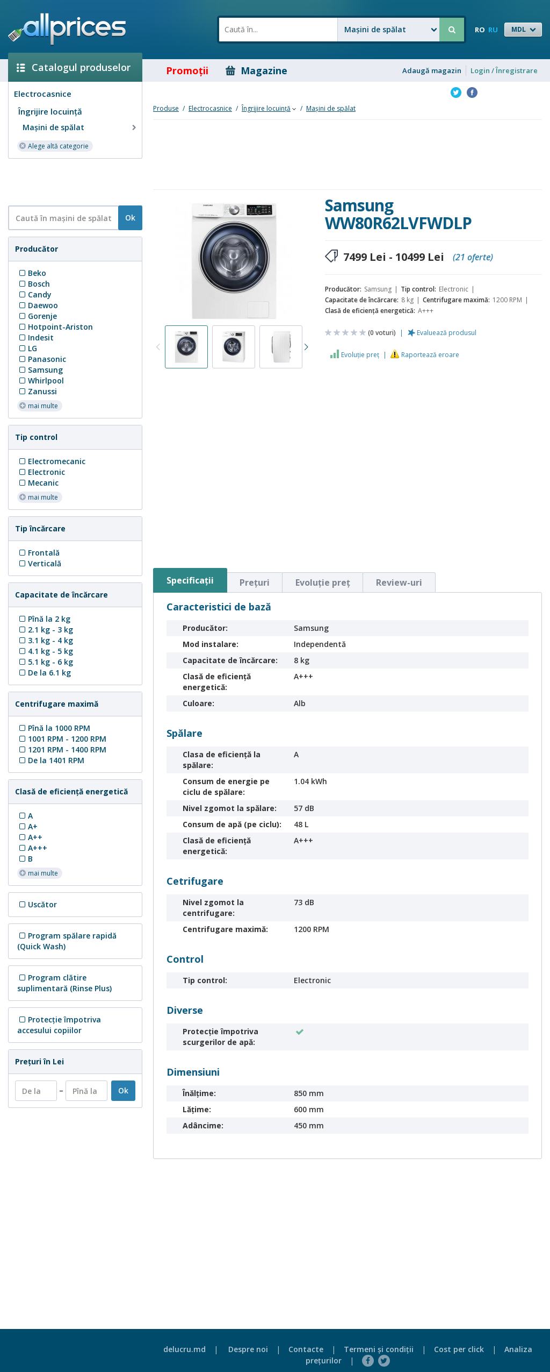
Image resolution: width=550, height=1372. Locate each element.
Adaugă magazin (431, 70)
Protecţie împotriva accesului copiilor (59, 1024)
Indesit (35, 337)
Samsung (40, 370)
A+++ (32, 848)
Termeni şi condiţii (379, 1349)
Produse (166, 108)
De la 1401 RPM (50, 760)
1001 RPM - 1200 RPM (61, 739)
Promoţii (179, 70)
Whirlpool (40, 380)
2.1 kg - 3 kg (45, 629)
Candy (34, 294)
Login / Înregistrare (504, 70)
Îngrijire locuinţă (50, 111)
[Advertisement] (71, 181)
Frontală (38, 553)
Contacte (305, 1349)
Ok (130, 217)
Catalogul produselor (74, 67)
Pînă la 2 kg (43, 619)
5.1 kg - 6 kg (45, 662)
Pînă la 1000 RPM (53, 728)
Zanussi (37, 391)
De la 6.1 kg (44, 672)
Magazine (256, 70)
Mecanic (38, 483)
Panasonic (41, 359)
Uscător (37, 904)
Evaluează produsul (446, 332)
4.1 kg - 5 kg (45, 651)
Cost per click (459, 1349)
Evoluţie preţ (360, 354)
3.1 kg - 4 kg (45, 640)
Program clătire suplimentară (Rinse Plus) (64, 982)
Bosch (33, 284)
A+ (27, 826)
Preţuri (255, 582)
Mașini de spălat (81, 127)
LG (27, 348)
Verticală (39, 563)
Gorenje (37, 316)
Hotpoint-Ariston (55, 327)
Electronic (41, 472)
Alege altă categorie (54, 145)
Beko (31, 273)
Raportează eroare (430, 354)
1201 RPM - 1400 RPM (61, 749)
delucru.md (184, 1349)
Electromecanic (51, 461)
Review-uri (399, 582)
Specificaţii (190, 580)
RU (493, 29)
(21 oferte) (473, 257)
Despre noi (248, 1349)
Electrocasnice (42, 93)
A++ (29, 837)
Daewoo (37, 305)
